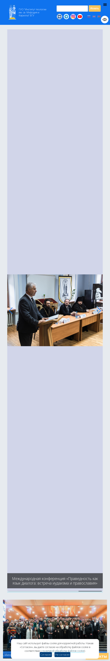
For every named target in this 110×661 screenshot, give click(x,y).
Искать (94, 8)
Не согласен (62, 654)
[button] (11, 310)
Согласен (45, 654)
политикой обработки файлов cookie (63, 651)
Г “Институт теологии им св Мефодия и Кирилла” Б (32, 12)
